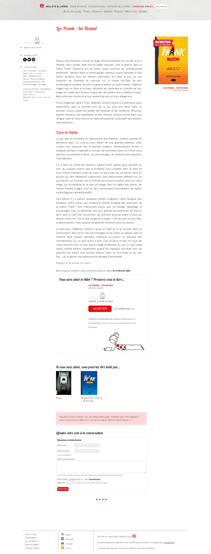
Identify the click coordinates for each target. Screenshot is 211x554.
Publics (119, 11)
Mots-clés (131, 11)
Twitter (68, 534)
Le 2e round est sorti (78, 263)
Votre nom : (62, 445)
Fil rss (67, 548)
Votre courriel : (63, 451)
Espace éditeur (31, 537)
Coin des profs (143, 6)
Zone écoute (78, 6)
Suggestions (96, 6)
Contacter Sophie (32, 548)
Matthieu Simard (36, 73)
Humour (34, 97)
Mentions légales (32, 544)
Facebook (69, 539)
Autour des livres (119, 6)
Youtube (47, 97)
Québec (143, 11)
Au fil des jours (72, 11)
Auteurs (97, 11)
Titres (86, 11)
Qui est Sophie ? (31, 541)
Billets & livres (57, 6)
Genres (108, 11)
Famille (40, 97)
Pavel (87, 102)
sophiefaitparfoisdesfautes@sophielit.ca (75, 419)
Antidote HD (169, 542)
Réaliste (32, 94)
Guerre (25, 100)
